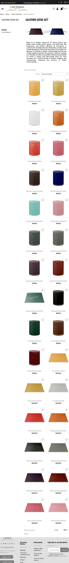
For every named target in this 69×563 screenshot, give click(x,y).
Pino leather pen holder (34, 341)
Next (66, 530)
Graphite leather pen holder (58, 251)
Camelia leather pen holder (58, 221)
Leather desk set (10, 19)
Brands (4, 30)
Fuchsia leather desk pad (34, 521)
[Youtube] (5, 544)
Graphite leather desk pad (58, 461)
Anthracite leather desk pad (34, 461)
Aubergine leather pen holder (34, 281)
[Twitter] (3, 544)
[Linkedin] (12, 544)
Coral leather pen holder (34, 161)
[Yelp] (14, 544)
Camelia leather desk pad (58, 521)
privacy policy (63, 556)
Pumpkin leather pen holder (58, 131)
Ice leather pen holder (34, 131)
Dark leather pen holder (58, 311)
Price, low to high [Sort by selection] (55, 74)
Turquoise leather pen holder (34, 221)
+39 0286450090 (10, 3)
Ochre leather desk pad (34, 401)
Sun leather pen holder (34, 101)
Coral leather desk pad (34, 431)
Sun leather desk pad (58, 371)
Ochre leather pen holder (58, 101)
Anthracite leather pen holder (34, 251)
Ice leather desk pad (58, 401)
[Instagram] (8, 544)
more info (42, 3)
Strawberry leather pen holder (58, 281)
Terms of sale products (38, 554)
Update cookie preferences (38, 549)
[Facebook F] (1, 544)
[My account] (57, 9)
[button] (2, 8)
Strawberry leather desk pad (58, 491)
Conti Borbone (6, 32)
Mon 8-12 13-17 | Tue (5, 550)
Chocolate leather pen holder (34, 191)
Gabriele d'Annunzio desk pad (34, 311)
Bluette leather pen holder (58, 191)
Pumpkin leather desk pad (58, 431)
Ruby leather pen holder (34, 371)
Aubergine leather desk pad (34, 491)
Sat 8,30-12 (7, 552)
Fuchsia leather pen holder (58, 161)
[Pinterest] (10, 544)
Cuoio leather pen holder (58, 341)
